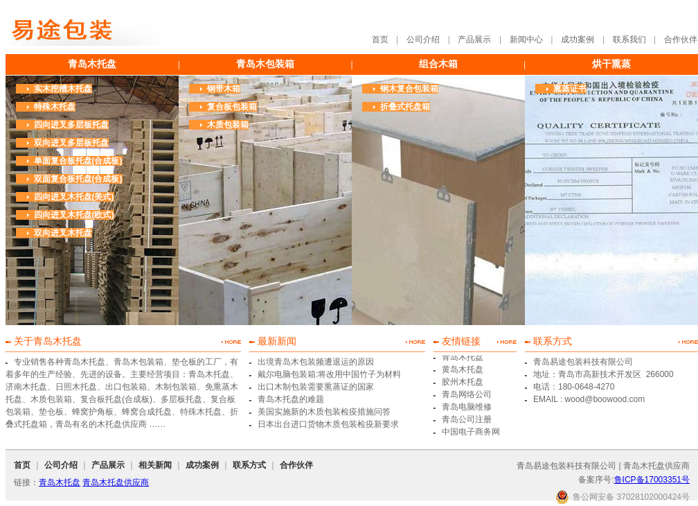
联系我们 (629, 39)
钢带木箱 (223, 89)
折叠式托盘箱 (405, 107)
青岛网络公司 (467, 395)
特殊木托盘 (54, 107)
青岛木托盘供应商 (115, 482)
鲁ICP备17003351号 (652, 480)
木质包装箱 (228, 125)
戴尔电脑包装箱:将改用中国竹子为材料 (329, 374)
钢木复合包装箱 (409, 89)
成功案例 (577, 39)
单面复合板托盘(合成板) (78, 161)
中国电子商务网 (471, 432)
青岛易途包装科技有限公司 (583, 362)
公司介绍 (423, 39)
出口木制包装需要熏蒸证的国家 (316, 387)
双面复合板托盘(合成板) (78, 179)
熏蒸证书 (570, 89)
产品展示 (474, 39)
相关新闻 (155, 465)
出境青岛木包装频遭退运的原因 (316, 362)
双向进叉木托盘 (63, 233)
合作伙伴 (680, 39)
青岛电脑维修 (467, 407)
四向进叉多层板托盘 (71, 125)
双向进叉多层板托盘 (71, 143)
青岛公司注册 (467, 420)
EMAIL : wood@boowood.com (589, 399)
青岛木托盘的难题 (291, 399)
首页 (380, 39)
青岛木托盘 (92, 64)
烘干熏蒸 (611, 64)
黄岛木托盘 (462, 370)
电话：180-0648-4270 (573, 387)
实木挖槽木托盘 (63, 89)
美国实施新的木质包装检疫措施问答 (324, 412)
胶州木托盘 (462, 382)
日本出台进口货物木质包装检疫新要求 (328, 424)
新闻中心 (526, 39)
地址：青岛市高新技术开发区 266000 (603, 374)
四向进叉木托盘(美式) (74, 197)
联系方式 (249, 465)
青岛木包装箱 (265, 64)
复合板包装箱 (232, 107)
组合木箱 (438, 64)
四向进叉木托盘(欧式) (74, 215)
